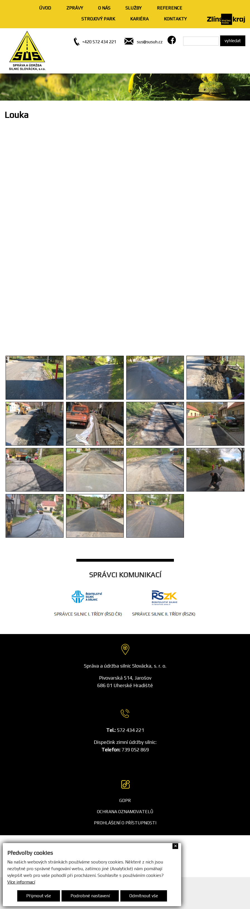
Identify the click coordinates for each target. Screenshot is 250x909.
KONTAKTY (175, 19)
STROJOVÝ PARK (98, 19)
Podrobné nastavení (90, 895)
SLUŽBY (133, 8)
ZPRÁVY (74, 8)
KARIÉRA (139, 19)
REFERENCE (169, 8)
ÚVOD (45, 8)
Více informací (21, 882)
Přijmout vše (38, 895)
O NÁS (104, 8)
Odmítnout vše (143, 895)
